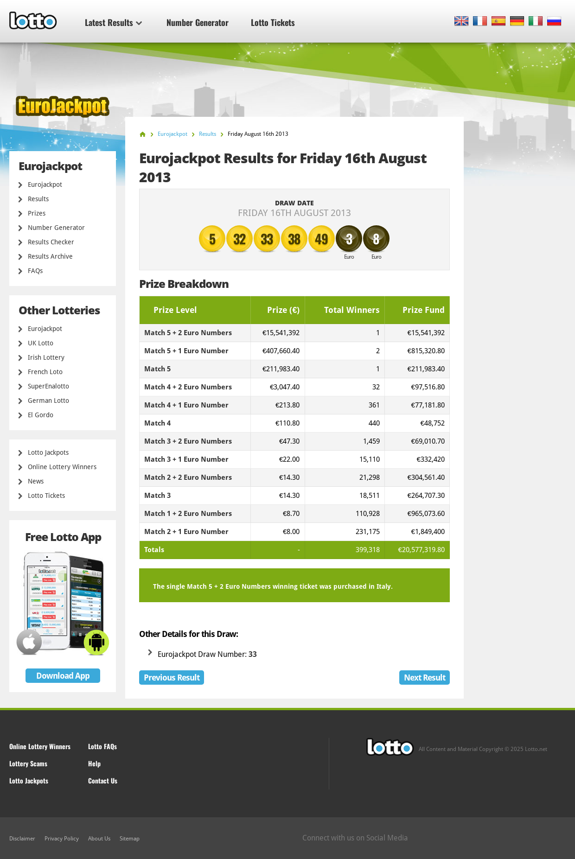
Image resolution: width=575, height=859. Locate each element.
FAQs (35, 270)
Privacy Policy (62, 838)
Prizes (36, 213)
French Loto (45, 371)
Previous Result (171, 677)
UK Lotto (40, 343)
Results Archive (50, 256)
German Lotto (48, 400)
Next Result (424, 677)
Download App (62, 676)
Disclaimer (22, 838)
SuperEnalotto (48, 386)
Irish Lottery (46, 357)
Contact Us (102, 780)
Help (94, 763)
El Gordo (40, 415)
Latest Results (113, 22)
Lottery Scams (28, 763)
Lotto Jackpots (48, 452)
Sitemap (130, 838)
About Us (99, 838)
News (36, 481)
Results (38, 199)
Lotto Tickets (273, 22)
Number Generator (197, 22)
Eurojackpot (45, 184)
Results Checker (51, 242)
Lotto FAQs (102, 746)
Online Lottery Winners (62, 467)
